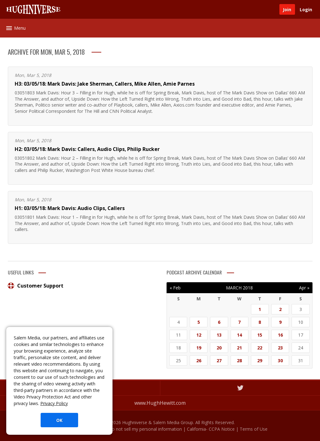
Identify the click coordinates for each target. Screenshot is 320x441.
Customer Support (35, 285)
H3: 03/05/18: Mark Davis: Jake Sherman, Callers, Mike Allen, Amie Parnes (105, 83)
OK (59, 420)
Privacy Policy (54, 403)
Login (306, 10)
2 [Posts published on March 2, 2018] (280, 309)
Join (287, 10)
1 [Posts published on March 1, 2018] (259, 309)
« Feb (175, 288)
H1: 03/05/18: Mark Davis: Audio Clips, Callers (70, 208)
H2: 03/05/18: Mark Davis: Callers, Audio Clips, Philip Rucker (87, 149)
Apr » (304, 288)
